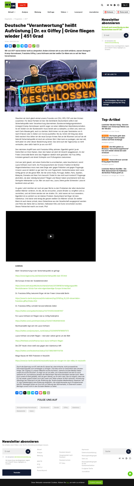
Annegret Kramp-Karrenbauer (26, 407)
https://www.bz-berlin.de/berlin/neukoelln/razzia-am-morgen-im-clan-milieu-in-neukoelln (50, 361)
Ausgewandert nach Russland (66, 456)
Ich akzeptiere (112, 41)
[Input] (115, 35)
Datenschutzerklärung (89, 452)
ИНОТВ (39, 461)
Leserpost (79, 12)
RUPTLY (39, 467)
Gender (56, 407)
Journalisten (94, 12)
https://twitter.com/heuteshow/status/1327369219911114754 (39, 351)
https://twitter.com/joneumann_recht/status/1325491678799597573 (42, 331)
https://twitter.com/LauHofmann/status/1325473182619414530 (40, 321)
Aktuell (11, 12)
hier (67, 482)
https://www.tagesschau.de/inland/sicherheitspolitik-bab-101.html (41, 276)
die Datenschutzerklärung (23, 457)
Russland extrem (64, 460)
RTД (38, 464)
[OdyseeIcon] (118, 5)
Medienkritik (21, 411)
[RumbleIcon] (114, 5)
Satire (32, 411)
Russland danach (64, 452)
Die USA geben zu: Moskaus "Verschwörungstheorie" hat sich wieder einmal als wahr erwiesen (115, 163)
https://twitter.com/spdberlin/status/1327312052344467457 (39, 311)
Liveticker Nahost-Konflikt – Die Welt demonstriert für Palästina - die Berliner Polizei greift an (115, 184)
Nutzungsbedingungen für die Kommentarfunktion (89, 463)
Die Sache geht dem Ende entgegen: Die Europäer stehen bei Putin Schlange (113, 151)
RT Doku (62, 463)
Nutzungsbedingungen (89, 455)
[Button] (126, 35)
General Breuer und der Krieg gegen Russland (115, 174)
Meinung (38, 12)
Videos (64, 12)
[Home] (10, 5)
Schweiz (109, 12)
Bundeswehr (45, 407)
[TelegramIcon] (107, 5)
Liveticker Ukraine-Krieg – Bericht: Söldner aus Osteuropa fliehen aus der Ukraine (115, 140)
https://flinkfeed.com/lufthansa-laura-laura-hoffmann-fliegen (39, 341)
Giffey (66, 407)
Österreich (122, 12)
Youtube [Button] (16, 473)
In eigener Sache (87, 468)
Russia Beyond (42, 470)
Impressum (85, 449)
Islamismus (75, 407)
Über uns (85, 458)
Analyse (25, 12)
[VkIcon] (111, 5)
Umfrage (51, 12)
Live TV (23, 5)
